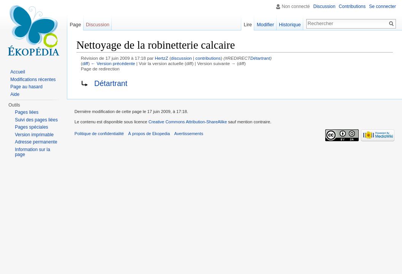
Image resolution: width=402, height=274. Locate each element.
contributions (208, 58)
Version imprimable (34, 134)
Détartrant (260, 58)
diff (85, 63)
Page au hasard (26, 86)
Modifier (265, 24)
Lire (248, 24)
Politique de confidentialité (99, 133)
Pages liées (26, 112)
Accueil (17, 72)
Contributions (352, 6)
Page (75, 24)
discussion (181, 58)
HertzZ (161, 58)
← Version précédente (113, 63)
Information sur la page (32, 152)
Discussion (324, 6)
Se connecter (382, 6)
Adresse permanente (36, 142)
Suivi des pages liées (36, 120)
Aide (14, 94)
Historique (290, 24)
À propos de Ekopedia (149, 133)
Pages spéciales (31, 127)
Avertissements (188, 133)
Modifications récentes (32, 79)
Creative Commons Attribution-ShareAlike (188, 121)
